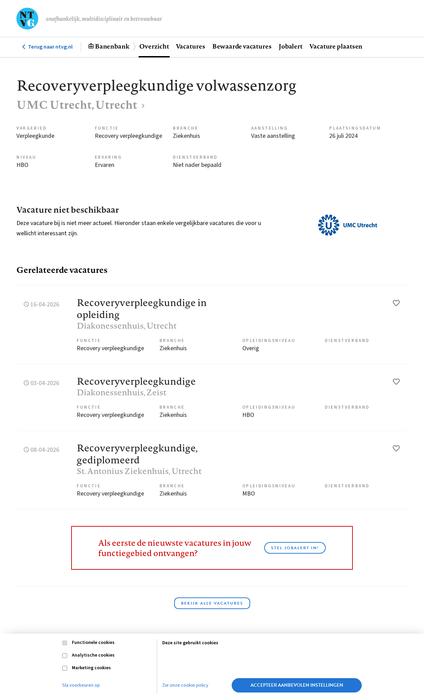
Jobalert (291, 46)
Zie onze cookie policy (185, 685)
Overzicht (154, 46)
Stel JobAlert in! (295, 548)
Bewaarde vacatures (242, 46)
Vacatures (190, 46)
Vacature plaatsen (335, 46)
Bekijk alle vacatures (212, 603)
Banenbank (112, 46)
